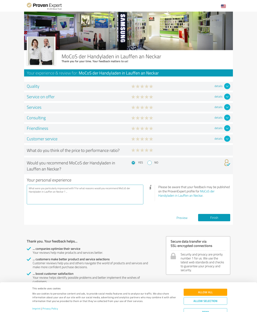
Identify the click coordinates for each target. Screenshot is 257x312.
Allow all (205, 279)
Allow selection (205, 288)
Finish (214, 217)
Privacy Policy (50, 295)
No (156, 162)
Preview (182, 218)
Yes (140, 162)
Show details (151, 305)
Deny (205, 299)
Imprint (36, 295)
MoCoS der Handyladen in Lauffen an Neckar (186, 193)
